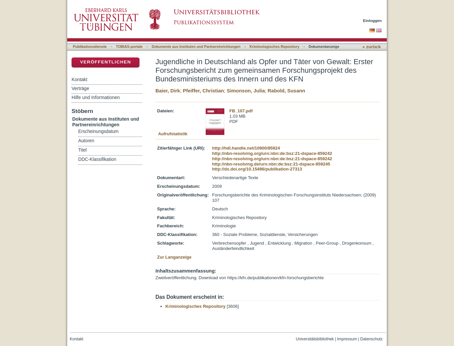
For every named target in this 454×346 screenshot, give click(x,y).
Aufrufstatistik (172, 133)
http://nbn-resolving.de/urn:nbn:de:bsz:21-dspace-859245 (271, 164)
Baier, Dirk (167, 90)
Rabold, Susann (286, 90)
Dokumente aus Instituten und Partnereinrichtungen (196, 47)
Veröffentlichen (105, 61)
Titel (82, 150)
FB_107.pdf (241, 110)
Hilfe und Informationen (96, 97)
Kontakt (79, 79)
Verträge (80, 88)
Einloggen (372, 20)
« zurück (371, 46)
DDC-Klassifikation (97, 159)
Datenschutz (371, 339)
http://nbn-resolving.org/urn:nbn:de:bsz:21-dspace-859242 (272, 153)
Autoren (86, 140)
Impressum (347, 339)
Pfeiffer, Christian (203, 90)
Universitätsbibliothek (315, 339)
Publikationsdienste (90, 47)
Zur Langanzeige (174, 257)
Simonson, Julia (246, 90)
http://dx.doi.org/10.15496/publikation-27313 (257, 169)
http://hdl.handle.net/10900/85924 (246, 148)
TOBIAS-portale (129, 47)
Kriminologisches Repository (275, 47)
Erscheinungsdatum (98, 131)
